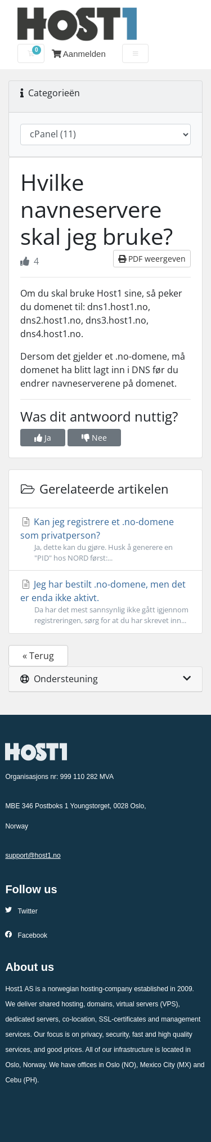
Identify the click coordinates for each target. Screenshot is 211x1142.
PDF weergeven (152, 258)
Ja (42, 437)
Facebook (26, 935)
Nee (94, 437)
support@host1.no (32, 855)
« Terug (38, 656)
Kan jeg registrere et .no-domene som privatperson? (105, 539)
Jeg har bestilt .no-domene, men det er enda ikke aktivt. (105, 602)
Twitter (21, 911)
